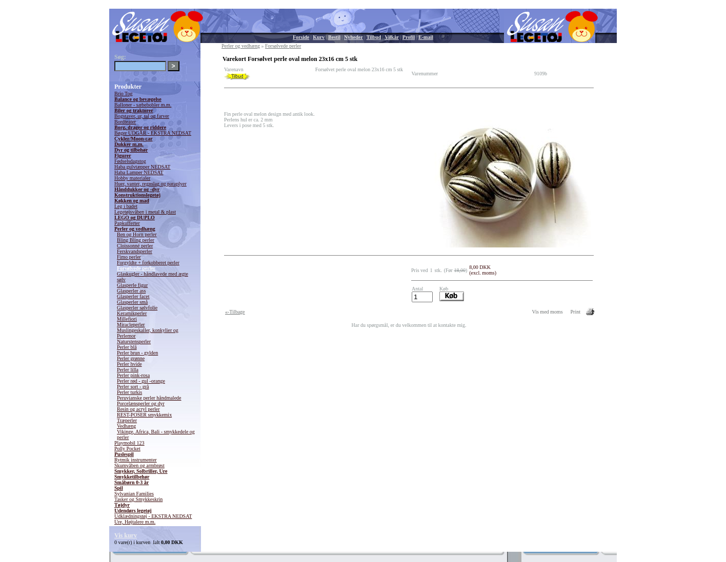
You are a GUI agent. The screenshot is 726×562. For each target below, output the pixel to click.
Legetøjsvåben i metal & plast (145, 212)
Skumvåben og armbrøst (139, 465)
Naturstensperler (134, 341)
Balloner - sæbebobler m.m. (142, 105)
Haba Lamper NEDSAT (139, 172)
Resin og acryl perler (138, 409)
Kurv (319, 37)
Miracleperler (131, 324)
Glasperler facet (133, 296)
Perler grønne (131, 358)
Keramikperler (132, 313)
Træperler (127, 420)
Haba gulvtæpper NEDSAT (142, 167)
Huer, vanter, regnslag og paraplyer (150, 183)
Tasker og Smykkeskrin (138, 499)
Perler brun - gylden (137, 353)
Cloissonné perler (135, 245)
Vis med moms (547, 312)
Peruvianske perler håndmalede (149, 398)
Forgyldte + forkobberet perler (148, 262)
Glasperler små (132, 302)
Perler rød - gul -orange (141, 381)
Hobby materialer (132, 178)
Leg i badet (125, 206)
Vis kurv (125, 535)
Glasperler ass (131, 291)
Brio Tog (123, 93)
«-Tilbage (235, 312)
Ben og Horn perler (136, 234)
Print (575, 312)
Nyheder (353, 37)
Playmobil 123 (129, 443)
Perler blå (127, 347)
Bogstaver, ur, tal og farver (141, 116)
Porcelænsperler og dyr (141, 403)
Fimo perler (129, 257)
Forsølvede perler (136, 268)
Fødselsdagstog (130, 161)
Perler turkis (129, 392)
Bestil (334, 37)
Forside (301, 37)
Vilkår (391, 37)
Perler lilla (127, 369)
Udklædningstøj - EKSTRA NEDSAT (153, 516)
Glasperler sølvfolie (137, 307)
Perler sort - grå (133, 386)
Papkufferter (127, 223)
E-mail (425, 37)
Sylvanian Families (134, 493)
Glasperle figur (132, 285)
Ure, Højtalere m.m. (134, 522)
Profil (408, 37)
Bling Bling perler (135, 240)
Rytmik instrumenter (135, 460)
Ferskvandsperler (134, 251)
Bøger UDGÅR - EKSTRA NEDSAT (152, 133)
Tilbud (374, 37)
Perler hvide (129, 364)
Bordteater (125, 121)
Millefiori (127, 319)
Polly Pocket (127, 448)
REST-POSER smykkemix (144, 415)
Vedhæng (126, 426)
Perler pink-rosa (133, 375)
